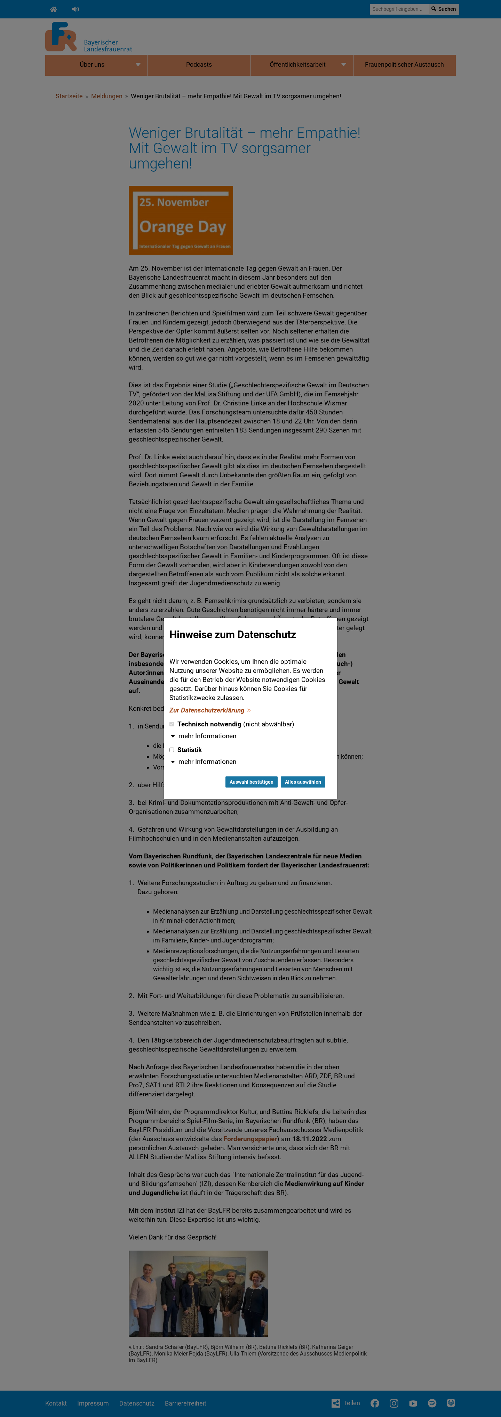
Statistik (185, 750)
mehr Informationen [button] (207, 736)
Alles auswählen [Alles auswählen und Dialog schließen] (303, 782)
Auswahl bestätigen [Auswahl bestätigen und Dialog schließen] (251, 782)
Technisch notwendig (231, 724)
